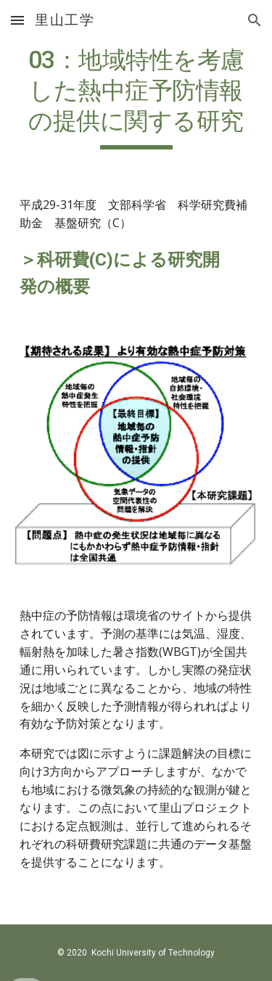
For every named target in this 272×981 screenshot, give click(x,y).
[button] (17, 20)
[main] (136, 97)
